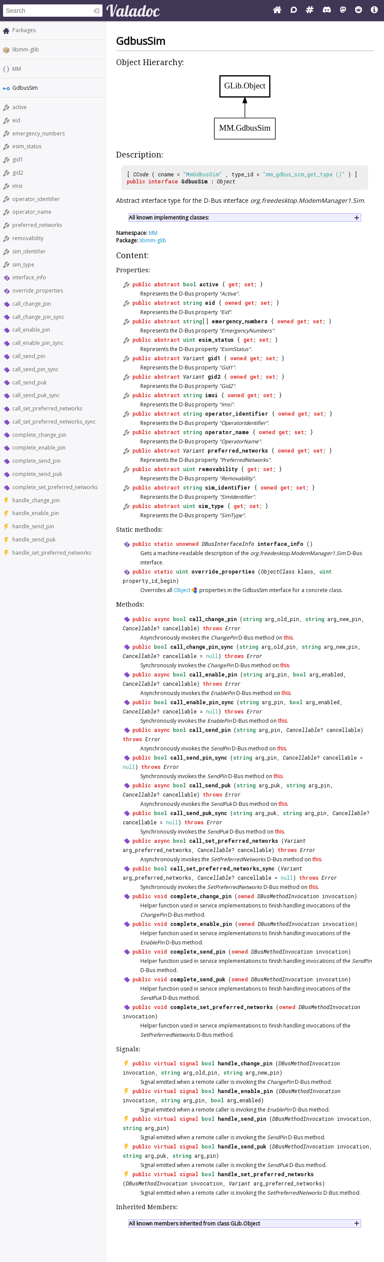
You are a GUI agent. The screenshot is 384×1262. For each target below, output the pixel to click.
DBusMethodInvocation (288, 896)
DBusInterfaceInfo (228, 543)
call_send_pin (28, 356)
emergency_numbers (38, 133)
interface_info (29, 277)
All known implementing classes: (169, 217)
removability (28, 238)
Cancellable (140, 628)
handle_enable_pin (35, 513)
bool (189, 284)
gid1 (17, 159)
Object (226, 181)
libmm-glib (25, 49)
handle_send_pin (33, 526)
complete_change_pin (39, 435)
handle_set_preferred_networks (51, 552)
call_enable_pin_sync (37, 343)
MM (16, 69)
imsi (17, 186)
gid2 (17, 172)
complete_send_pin (36, 461)
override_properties (37, 290)
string (192, 302)
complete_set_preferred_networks (55, 487)
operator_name (31, 212)
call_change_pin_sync (38, 317)
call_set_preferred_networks (47, 408)
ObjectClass (278, 571)
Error (233, 628)
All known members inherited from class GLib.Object (194, 1223)
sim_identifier (29, 251)
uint (189, 339)
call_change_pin (31, 303)
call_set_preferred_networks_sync (53, 421)
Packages (24, 30)
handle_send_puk (33, 539)
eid (16, 120)
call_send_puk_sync (36, 395)
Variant (194, 358)
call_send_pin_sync (35, 369)
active (19, 107)
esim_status (26, 146)
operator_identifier (36, 199)
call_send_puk (29, 382)
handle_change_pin (36, 500)
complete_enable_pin (39, 447)
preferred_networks (37, 225)
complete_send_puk (37, 474)
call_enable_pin (31, 329)
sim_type (23, 264)
